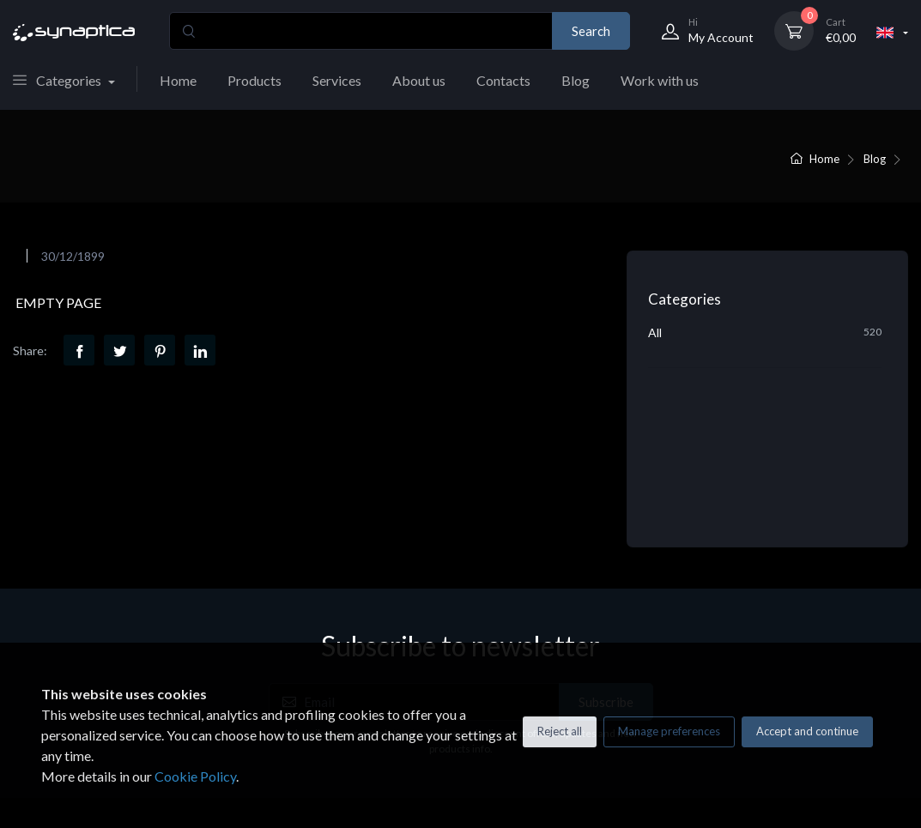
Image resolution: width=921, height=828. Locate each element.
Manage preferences (669, 731)
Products (254, 80)
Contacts (503, 80)
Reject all (559, 731)
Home (178, 80)
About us (418, 80)
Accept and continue (807, 731)
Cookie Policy (195, 776)
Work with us (660, 80)
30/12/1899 (73, 256)
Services (336, 80)
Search (591, 31)
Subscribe (606, 551)
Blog (575, 80)
